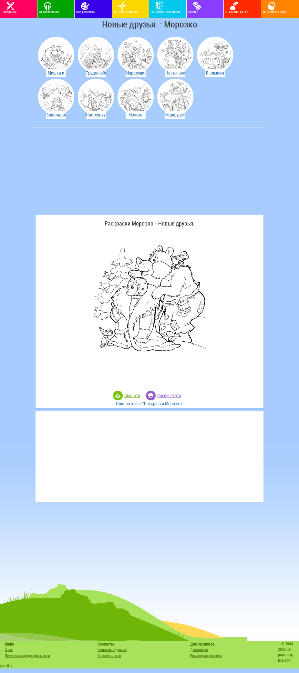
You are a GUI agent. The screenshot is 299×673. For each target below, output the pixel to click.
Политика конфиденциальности (27, 655)
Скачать (132, 395)
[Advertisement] (83, 174)
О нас (9, 649)
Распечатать (169, 395)
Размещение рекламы (206, 655)
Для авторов (199, 649)
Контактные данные (112, 649)
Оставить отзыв (109, 655)
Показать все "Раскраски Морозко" (149, 403)
